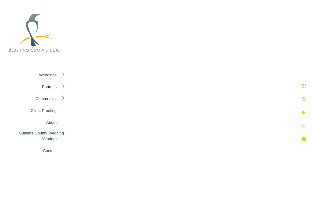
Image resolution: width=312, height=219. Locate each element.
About (51, 122)
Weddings (48, 75)
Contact (50, 150)
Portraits (49, 87)
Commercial (46, 98)
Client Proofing (44, 110)
